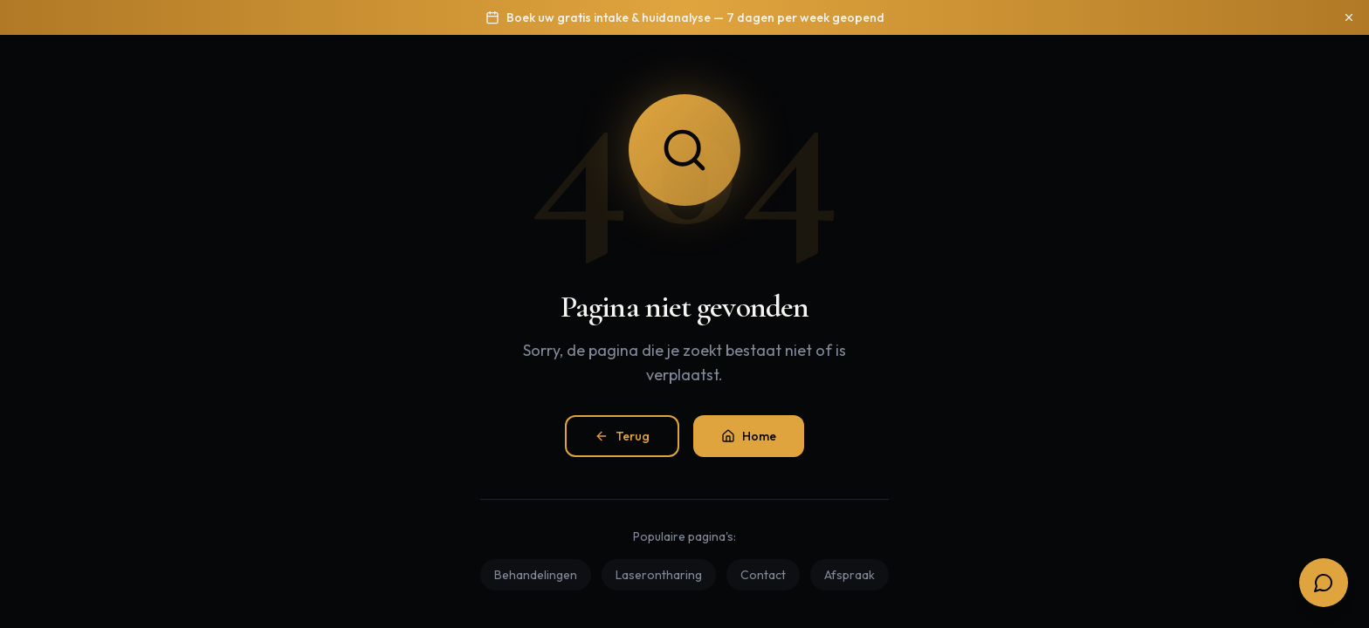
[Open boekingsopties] (1323, 582)
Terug (622, 436)
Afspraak (849, 575)
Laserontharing (659, 575)
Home (748, 436)
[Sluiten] (1349, 17)
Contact (763, 575)
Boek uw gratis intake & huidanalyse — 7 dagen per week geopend (695, 17)
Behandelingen (535, 575)
